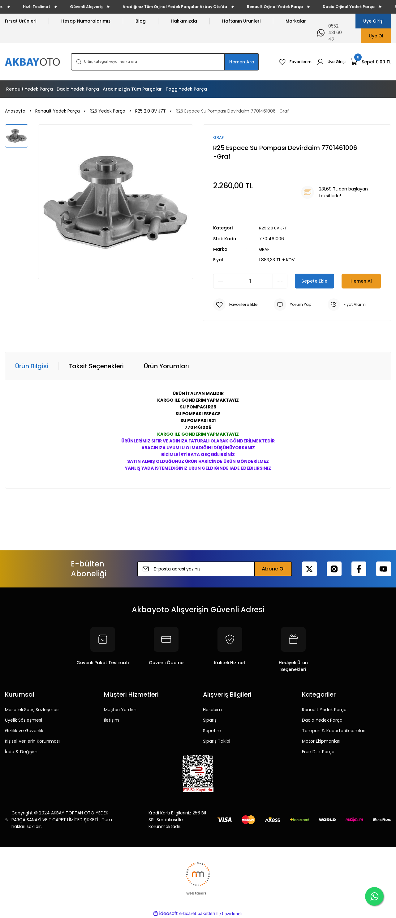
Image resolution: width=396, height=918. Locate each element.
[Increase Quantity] (280, 281)
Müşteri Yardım (120, 710)
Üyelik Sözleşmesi (23, 720)
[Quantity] (250, 281)
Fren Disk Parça (318, 752)
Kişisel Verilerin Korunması (32, 741)
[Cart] (371, 62)
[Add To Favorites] (236, 304)
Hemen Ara (241, 62)
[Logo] (33, 62)
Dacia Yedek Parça (322, 720)
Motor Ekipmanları (321, 741)
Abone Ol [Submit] (273, 568)
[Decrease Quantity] (220, 281)
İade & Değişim (21, 752)
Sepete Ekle (314, 280)
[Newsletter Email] (214, 568)
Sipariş (210, 720)
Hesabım (212, 710)
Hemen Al (361, 280)
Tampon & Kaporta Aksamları (333, 731)
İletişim (111, 720)
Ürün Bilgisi (31, 366)
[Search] (165, 61)
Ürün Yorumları (166, 366)
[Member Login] (330, 62)
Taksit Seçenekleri (96, 366)
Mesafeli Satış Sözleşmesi (32, 710)
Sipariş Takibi (216, 741)
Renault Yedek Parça (324, 710)
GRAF (264, 249)
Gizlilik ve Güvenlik (24, 731)
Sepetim (212, 731)
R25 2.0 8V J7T (274, 228)
